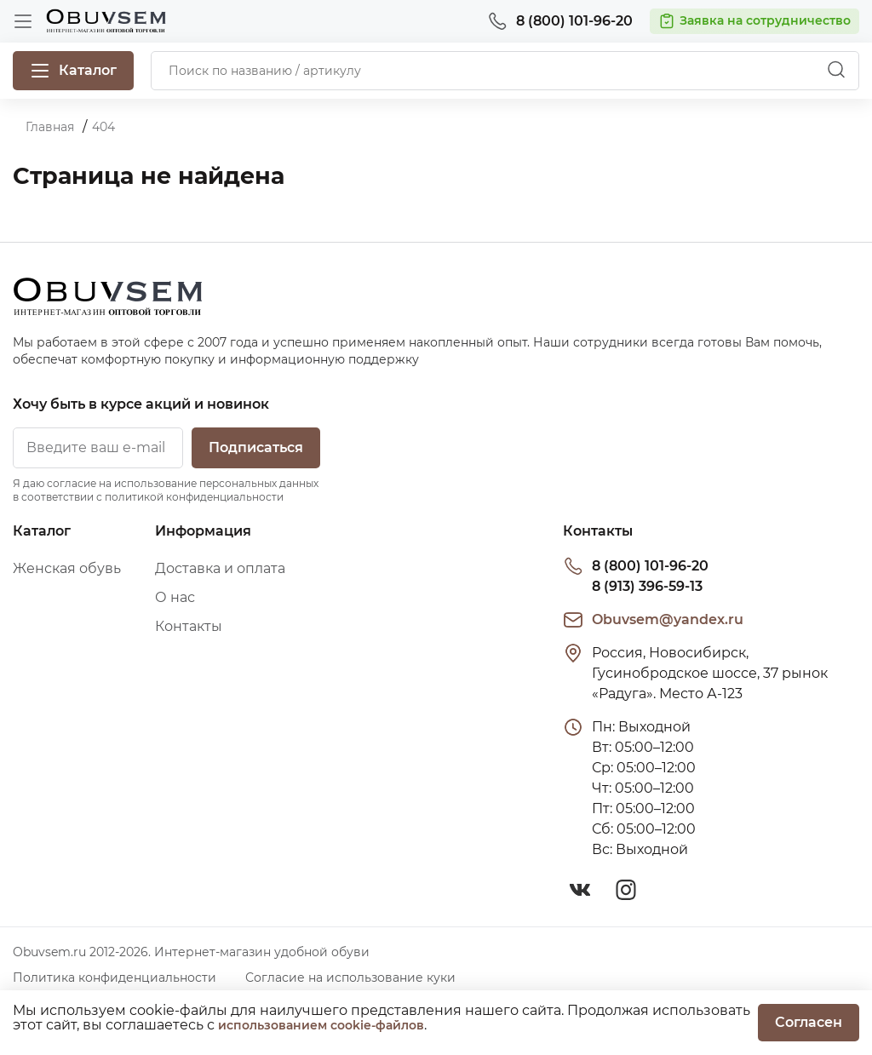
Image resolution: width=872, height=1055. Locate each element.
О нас (175, 597)
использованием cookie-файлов (321, 1025)
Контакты (188, 626)
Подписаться (256, 447)
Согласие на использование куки (350, 977)
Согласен (808, 1022)
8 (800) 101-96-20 (650, 566)
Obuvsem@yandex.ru (667, 619)
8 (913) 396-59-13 (647, 586)
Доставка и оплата (220, 568)
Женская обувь (67, 568)
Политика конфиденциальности (114, 977)
